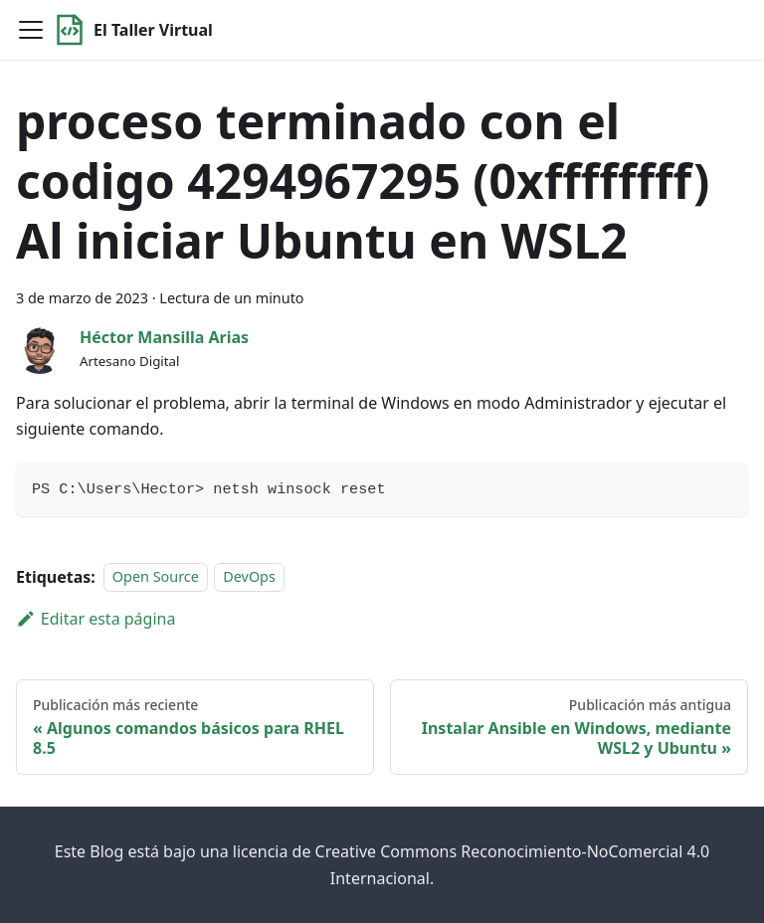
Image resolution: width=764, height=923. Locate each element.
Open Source (155, 577)
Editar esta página (95, 619)
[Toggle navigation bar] (31, 30)
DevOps (249, 577)
